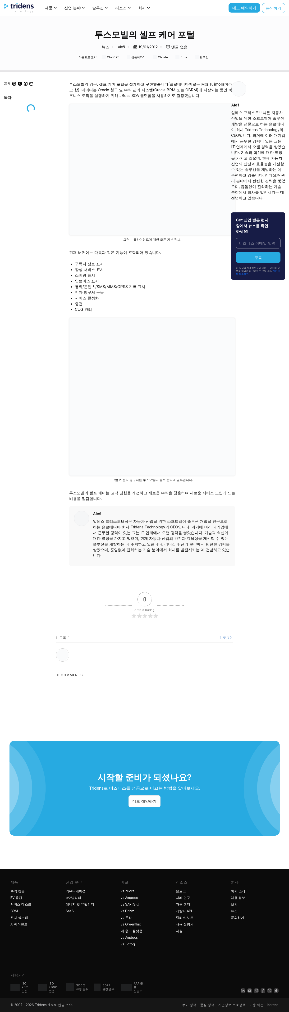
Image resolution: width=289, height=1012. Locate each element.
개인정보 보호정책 (232, 1005)
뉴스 (105, 47)
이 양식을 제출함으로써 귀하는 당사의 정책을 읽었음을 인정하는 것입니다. (258, 270)
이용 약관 (256, 1005)
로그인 (226, 638)
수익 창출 (17, 891)
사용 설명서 (184, 924)
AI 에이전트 (19, 924)
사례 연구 (183, 898)
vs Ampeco (129, 898)
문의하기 (237, 918)
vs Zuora (127, 891)
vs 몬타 (126, 918)
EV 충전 (16, 898)
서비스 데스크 (20, 904)
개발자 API (184, 911)
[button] (14, 84)
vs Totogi (129, 944)
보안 (234, 904)
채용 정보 (238, 898)
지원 (179, 931)
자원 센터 (183, 904)
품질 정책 (207, 1005)
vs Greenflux (131, 924)
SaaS (70, 911)
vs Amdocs (129, 937)
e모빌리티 (73, 898)
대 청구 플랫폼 (131, 931)
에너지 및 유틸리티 (80, 904)
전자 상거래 (19, 918)
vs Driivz (127, 911)
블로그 (181, 891)
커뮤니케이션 (76, 891)
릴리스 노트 (184, 918)
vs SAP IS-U (130, 904)
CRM (14, 911)
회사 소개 (238, 891)
